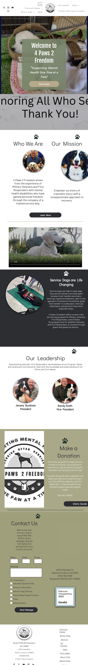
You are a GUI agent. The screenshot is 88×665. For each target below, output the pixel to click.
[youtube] (12, 8)
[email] (8, 11)
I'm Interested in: (17, 580)
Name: (13, 557)
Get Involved (63, 644)
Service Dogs (65, 635)
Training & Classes (63, 630)
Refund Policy (65, 661)
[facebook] (4, 8)
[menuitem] (40, 4)
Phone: (37, 557)
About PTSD (65, 657)
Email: (24, 557)
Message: (14, 566)
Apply (65, 649)
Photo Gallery (65, 653)
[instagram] (8, 8)
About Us (64, 639)
